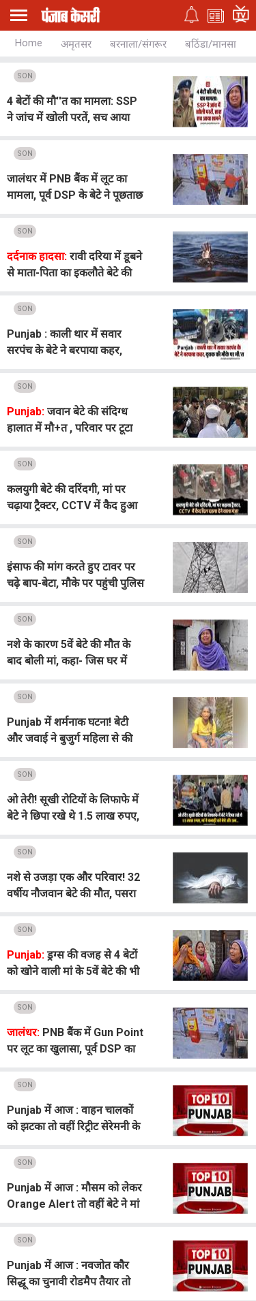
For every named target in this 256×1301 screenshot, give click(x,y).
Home (28, 43)
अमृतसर (76, 44)
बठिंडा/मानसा (210, 44)
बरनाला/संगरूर (138, 44)
